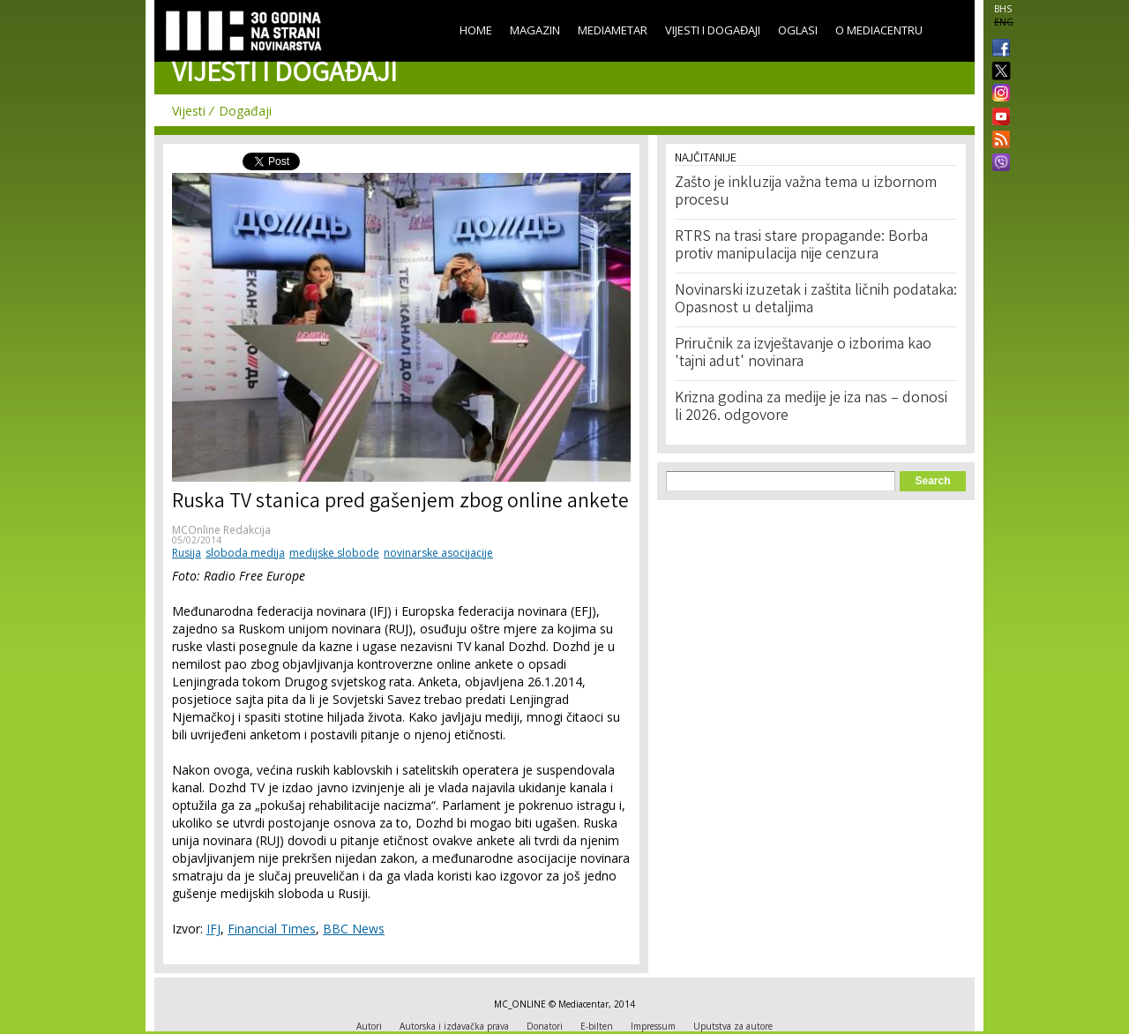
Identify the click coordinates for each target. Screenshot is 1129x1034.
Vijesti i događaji (712, 30)
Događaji (245, 110)
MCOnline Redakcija (221, 529)
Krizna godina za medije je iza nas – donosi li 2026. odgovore (811, 407)
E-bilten (596, 1026)
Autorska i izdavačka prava (454, 1026)
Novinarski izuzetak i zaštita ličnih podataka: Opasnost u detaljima (816, 300)
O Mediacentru (879, 30)
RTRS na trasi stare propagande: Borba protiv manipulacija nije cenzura (801, 246)
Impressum (653, 1026)
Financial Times (272, 928)
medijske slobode (334, 552)
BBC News (354, 928)
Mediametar (612, 30)
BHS (1003, 9)
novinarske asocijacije (438, 552)
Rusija (186, 552)
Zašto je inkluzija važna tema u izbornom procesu (806, 192)
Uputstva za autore (733, 1026)
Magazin (535, 30)
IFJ (213, 928)
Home (476, 30)
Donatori (545, 1026)
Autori (369, 1026)
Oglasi (798, 30)
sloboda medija (245, 552)
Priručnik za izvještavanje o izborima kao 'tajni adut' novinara (803, 353)
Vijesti (189, 110)
